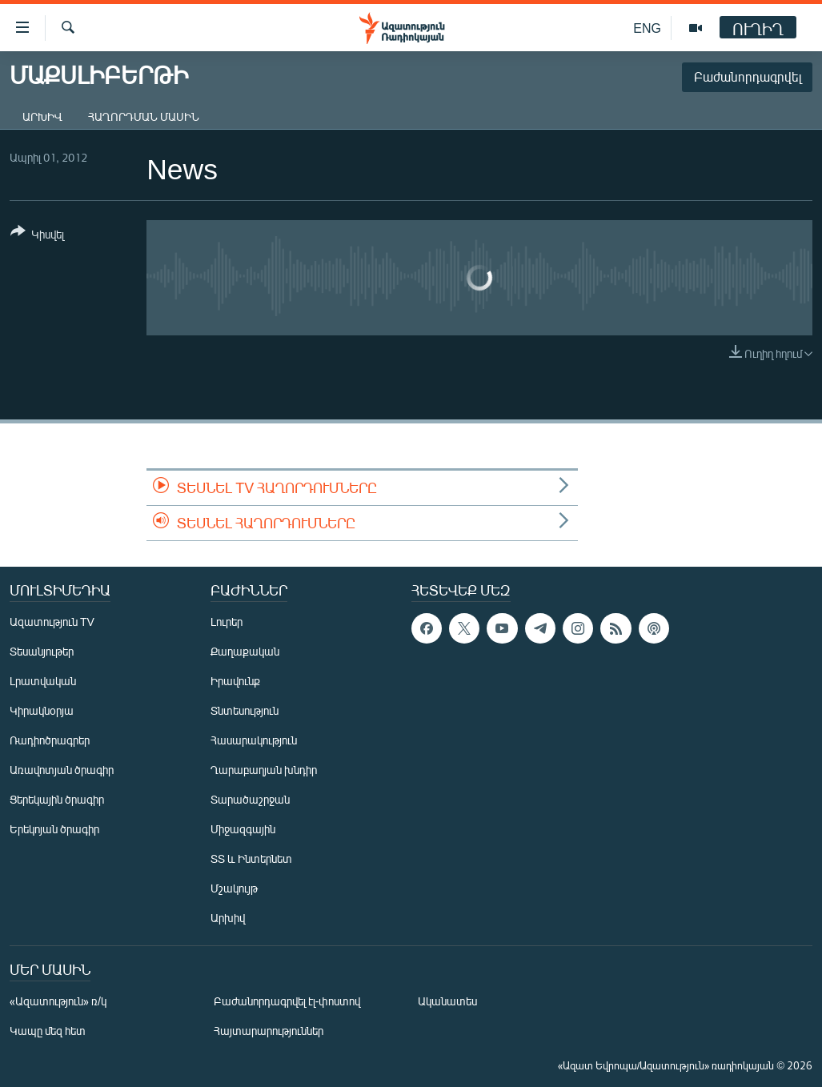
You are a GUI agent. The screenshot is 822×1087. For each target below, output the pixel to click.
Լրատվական (43, 681)
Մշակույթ (234, 888)
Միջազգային (243, 829)
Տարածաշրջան (250, 799)
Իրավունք (235, 681)
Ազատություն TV (52, 621)
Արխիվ (42, 116)
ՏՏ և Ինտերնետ (251, 858)
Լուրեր (227, 621)
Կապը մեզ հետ (48, 1030)
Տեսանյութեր (42, 651)
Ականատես (447, 1001)
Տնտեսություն (245, 710)
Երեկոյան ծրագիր (54, 829)
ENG (647, 27)
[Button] (37, 235)
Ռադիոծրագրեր (50, 740)
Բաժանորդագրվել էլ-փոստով (287, 1001)
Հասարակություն (254, 740)
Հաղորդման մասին (143, 116)
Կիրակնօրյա (42, 710)
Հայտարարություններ (268, 1030)
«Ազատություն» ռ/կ (58, 1001)
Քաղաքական (245, 651)
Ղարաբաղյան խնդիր (264, 769)
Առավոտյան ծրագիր (62, 769)
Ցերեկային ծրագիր (57, 799)
